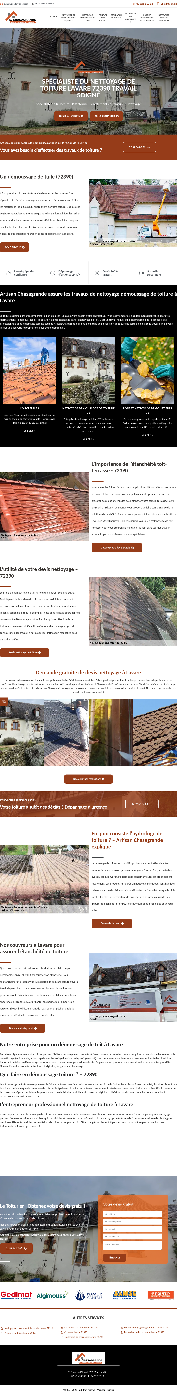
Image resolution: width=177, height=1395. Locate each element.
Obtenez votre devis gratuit (117, 547)
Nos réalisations (71, 116)
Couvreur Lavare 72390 (75, 1332)
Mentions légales (105, 1389)
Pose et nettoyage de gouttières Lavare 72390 (146, 1327)
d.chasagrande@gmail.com (14, 3)
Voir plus (29, 430)
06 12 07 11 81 (167, 3)
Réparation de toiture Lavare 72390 (81, 1327)
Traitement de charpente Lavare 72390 (83, 1336)
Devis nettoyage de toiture (25, 652)
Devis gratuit (15, 247)
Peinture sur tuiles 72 (103, 17)
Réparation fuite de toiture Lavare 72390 (144, 1332)
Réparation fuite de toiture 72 (164, 17)
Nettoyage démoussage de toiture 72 (87, 17)
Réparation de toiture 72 (116, 17)
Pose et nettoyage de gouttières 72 (147, 17)
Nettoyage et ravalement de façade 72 (68, 17)
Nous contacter (107, 116)
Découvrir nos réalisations (88, 779)
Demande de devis (112, 923)
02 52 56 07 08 (142, 3)
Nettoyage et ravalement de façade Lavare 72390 (29, 1328)
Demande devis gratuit (23, 1028)
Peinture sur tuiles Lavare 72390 (20, 1333)
